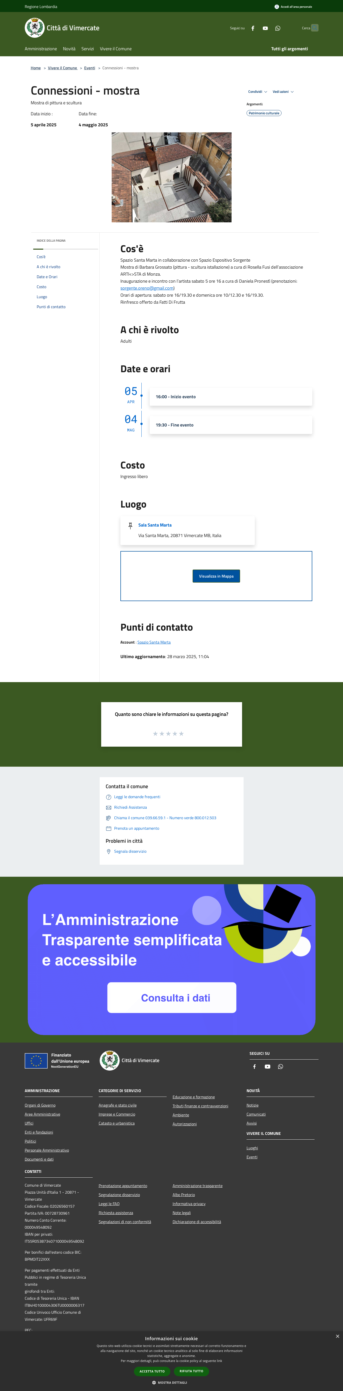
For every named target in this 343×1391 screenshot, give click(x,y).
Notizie (253, 1105)
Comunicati (256, 1114)
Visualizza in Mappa (216, 576)
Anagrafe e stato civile (118, 1105)
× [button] (337, 1336)
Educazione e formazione (194, 1097)
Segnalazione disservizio (119, 1195)
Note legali (182, 1213)
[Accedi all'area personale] (293, 7)
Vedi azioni (284, 92)
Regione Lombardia (41, 7)
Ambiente (181, 1115)
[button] (171, 1382)
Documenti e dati (39, 1159)
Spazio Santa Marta (154, 642)
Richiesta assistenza (116, 1213)
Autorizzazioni (185, 1124)
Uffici (29, 1123)
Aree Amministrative (42, 1114)
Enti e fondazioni (39, 1132)
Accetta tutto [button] (152, 1371)
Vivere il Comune (63, 68)
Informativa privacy (189, 1204)
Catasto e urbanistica (117, 1123)
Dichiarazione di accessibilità (197, 1222)
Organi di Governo (40, 1105)
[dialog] (171, 1361)
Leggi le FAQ (109, 1204)
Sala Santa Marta (155, 525)
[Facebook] (243, 27)
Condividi (258, 92)
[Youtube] (256, 27)
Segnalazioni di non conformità (125, 1222)
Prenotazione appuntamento (123, 1186)
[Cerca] (313, 28)
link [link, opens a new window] (219, 1361)
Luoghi (252, 1148)
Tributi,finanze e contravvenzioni (200, 1106)
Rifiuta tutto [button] (191, 1371)
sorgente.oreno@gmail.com (146, 288)
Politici (30, 1141)
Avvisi (252, 1123)
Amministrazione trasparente (198, 1186)
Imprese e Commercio (117, 1114)
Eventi (89, 68)
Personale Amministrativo (47, 1150)
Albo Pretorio (184, 1195)
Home (36, 68)
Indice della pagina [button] (51, 240)
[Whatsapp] (268, 27)
